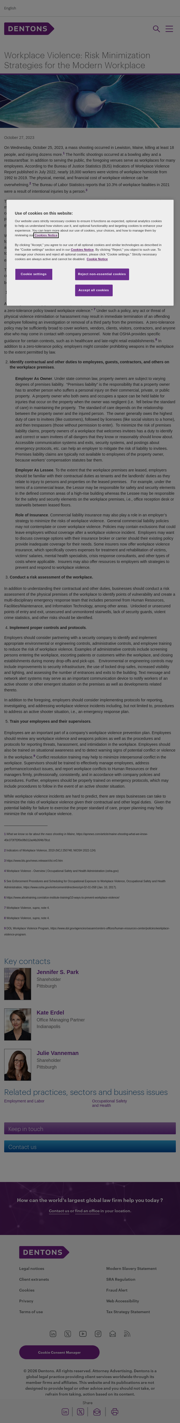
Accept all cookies (93, 290)
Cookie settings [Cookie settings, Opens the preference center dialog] (33, 274)
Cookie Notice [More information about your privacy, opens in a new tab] (97, 259)
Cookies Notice (45, 235)
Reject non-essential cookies (102, 274)
